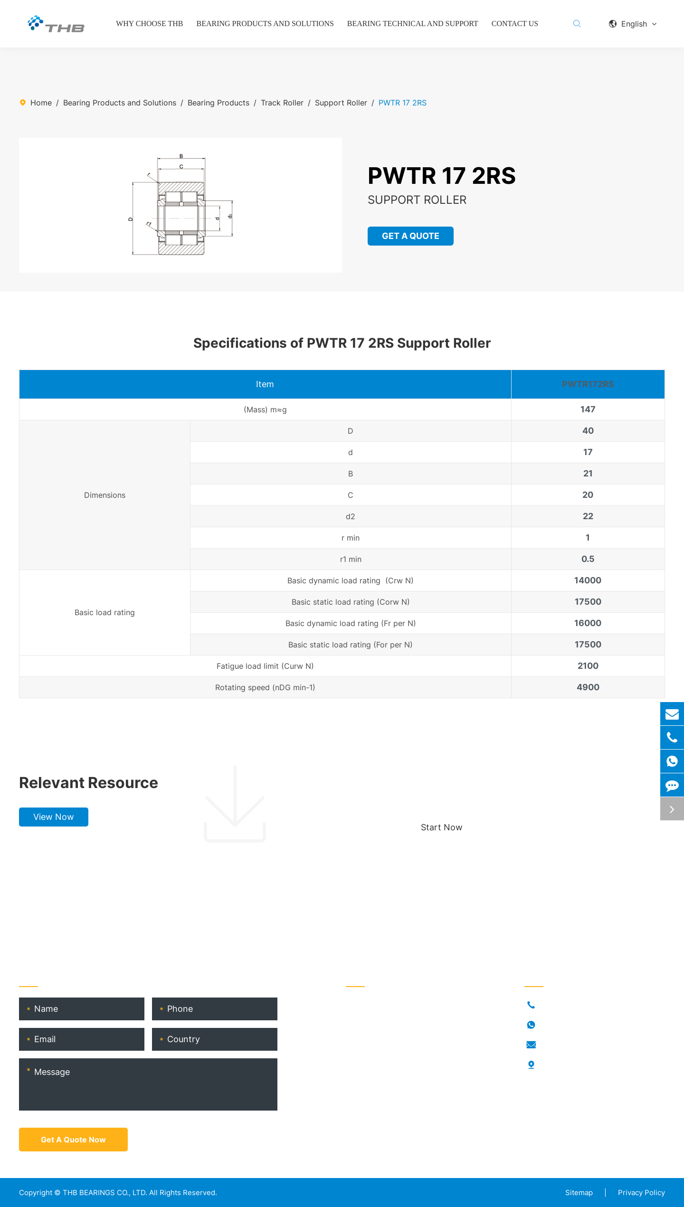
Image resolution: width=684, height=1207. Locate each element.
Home (41, 102)
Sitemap (579, 1192)
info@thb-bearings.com (583, 1045)
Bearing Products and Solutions (265, 23)
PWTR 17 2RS (403, 102)
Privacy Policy (641, 1192)
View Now (53, 817)
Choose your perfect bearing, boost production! (515, 782)
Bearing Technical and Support (412, 23)
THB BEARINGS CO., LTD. (105, 1192)
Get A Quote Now (73, 1139)
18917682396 (565, 1025)
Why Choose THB (149, 23)
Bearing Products (218, 102)
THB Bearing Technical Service (401, 1081)
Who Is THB (367, 1035)
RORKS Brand (370, 1050)
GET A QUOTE (411, 236)
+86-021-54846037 (576, 1005)
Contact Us (515, 23)
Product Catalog (375, 1096)
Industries (363, 1020)
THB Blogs (364, 1066)
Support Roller (341, 102)
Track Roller (282, 102)
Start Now (442, 827)
